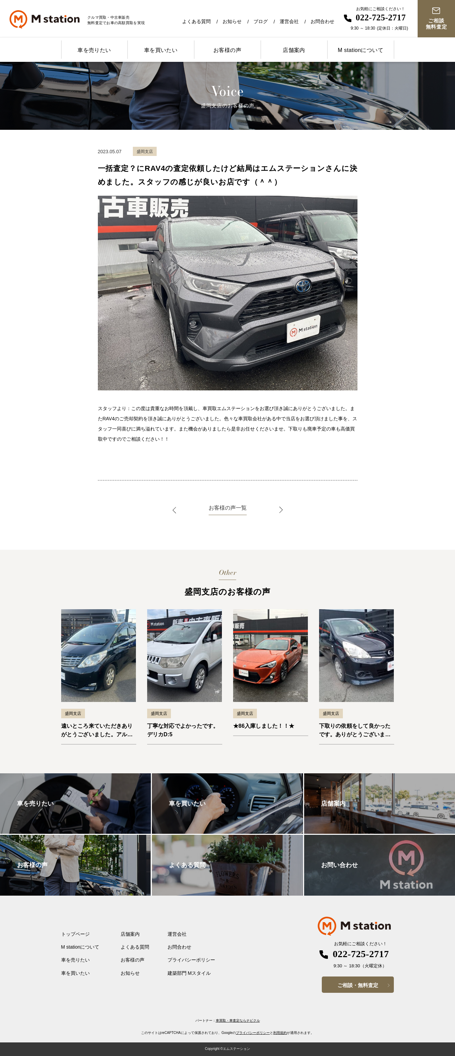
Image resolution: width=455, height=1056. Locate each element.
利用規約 (280, 1033)
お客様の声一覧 (228, 508)
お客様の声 (227, 50)
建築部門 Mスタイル (189, 973)
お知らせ (232, 21)
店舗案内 (294, 50)
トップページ (75, 934)
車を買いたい (160, 50)
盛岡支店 (73, 713)
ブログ (260, 21)
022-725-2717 (381, 17)
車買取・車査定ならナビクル (238, 1020)
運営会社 (289, 21)
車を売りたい (94, 50)
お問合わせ (322, 21)
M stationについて (360, 50)
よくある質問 (196, 21)
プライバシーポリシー (191, 960)
